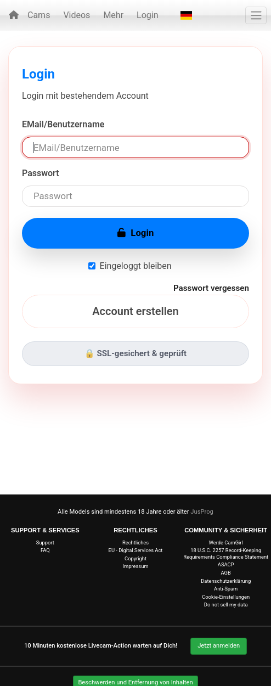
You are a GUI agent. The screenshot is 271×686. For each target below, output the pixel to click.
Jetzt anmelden (218, 645)
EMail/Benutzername (63, 124)
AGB (226, 573)
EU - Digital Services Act (136, 550)
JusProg (201, 511)
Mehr (113, 15)
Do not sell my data (226, 604)
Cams (38, 15)
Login (147, 15)
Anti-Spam (226, 589)
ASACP (226, 564)
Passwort (40, 173)
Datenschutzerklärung (226, 581)
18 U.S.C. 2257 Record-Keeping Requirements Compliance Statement (225, 553)
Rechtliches (135, 542)
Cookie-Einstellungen (226, 597)
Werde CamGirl (226, 542)
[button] (186, 15)
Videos (76, 15)
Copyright (135, 558)
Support (45, 542)
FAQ (45, 550)
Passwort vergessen (211, 288)
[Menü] (256, 15)
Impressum (136, 566)
